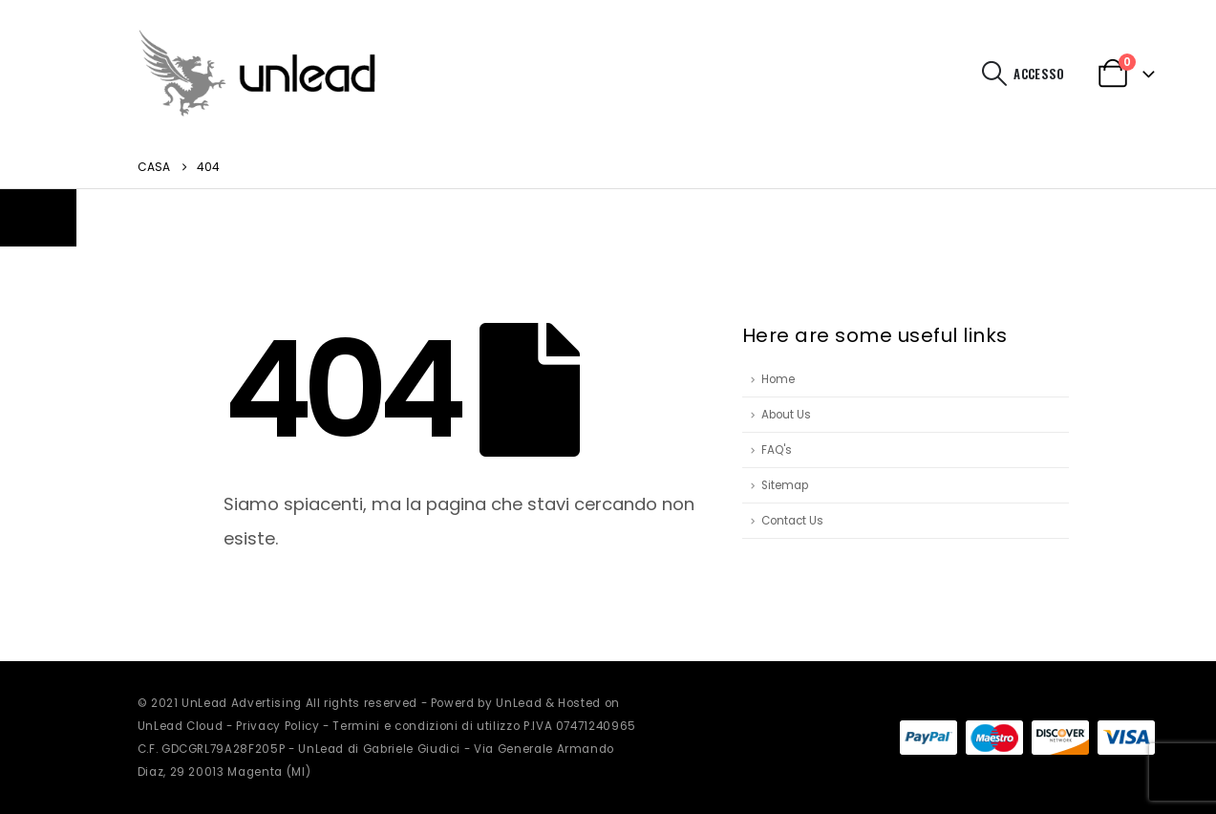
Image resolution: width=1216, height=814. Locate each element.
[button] (994, 73)
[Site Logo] (257, 73)
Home (778, 379)
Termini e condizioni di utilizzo (426, 726)
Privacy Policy (277, 726)
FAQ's (776, 450)
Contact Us (792, 520)
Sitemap (784, 485)
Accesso (1038, 73)
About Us (786, 414)
